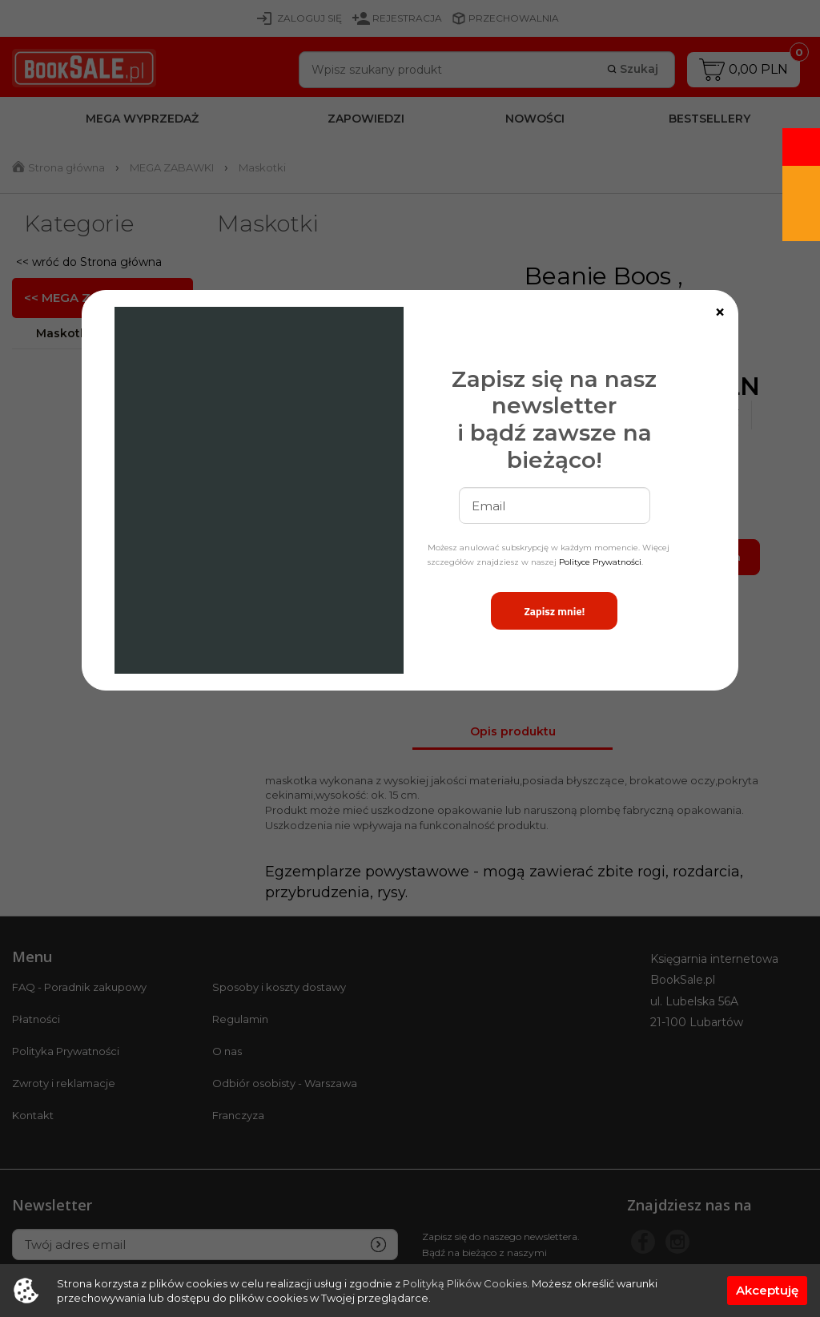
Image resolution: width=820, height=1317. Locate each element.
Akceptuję (767, 1290)
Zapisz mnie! (554, 610)
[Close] (720, 312)
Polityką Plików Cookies (465, 1283)
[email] (554, 505)
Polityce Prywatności (600, 562)
